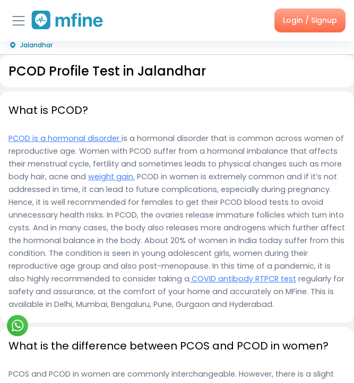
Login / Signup (310, 20)
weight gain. (111, 176)
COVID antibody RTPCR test (242, 278)
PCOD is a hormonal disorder (65, 138)
